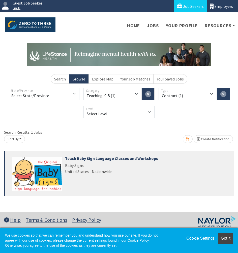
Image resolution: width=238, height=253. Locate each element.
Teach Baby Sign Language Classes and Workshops (111, 158)
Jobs (153, 26)
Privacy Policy (86, 220)
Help (12, 220)
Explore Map (102, 78)
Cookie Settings (200, 238)
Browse (78, 78)
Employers (221, 6)
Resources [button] (218, 26)
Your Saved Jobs (170, 78)
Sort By (13, 139)
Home (133, 26)
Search (60, 78)
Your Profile (182, 26)
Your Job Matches (135, 78)
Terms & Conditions (46, 220)
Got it (225, 238)
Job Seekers (190, 6)
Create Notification (213, 139)
